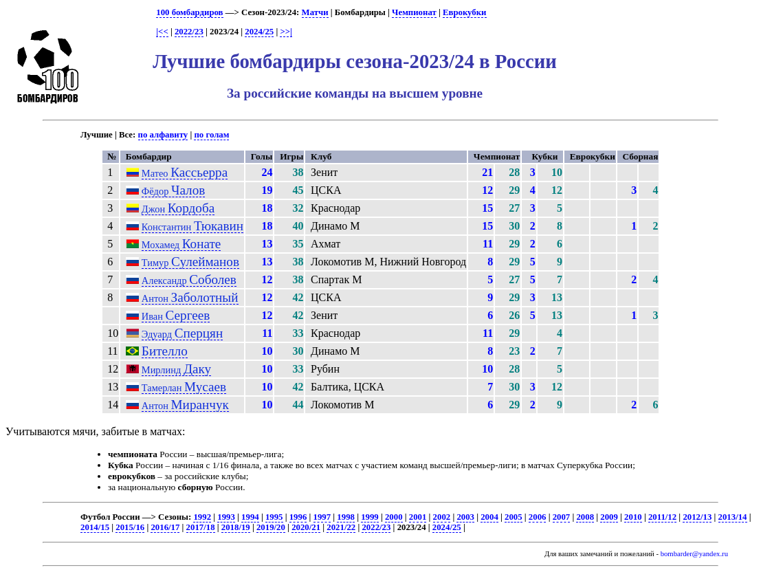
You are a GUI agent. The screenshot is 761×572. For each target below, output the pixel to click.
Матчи (315, 12)
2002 (442, 517)
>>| (285, 31)
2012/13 (697, 517)
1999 (370, 517)
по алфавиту (163, 135)
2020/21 (305, 527)
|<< (162, 31)
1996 (298, 517)
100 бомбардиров (189, 12)
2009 (609, 517)
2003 (465, 517)
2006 (538, 517)
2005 (513, 517)
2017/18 (200, 527)
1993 (226, 517)
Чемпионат (414, 12)
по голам (211, 135)
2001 (418, 517)
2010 (633, 517)
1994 (250, 517)
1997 (322, 517)
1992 (202, 517)
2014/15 (94, 527)
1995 (274, 517)
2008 (585, 517)
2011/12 (662, 517)
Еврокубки (465, 12)
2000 (394, 517)
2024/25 (259, 31)
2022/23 (189, 31)
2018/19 (235, 527)
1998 (346, 517)
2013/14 (732, 517)
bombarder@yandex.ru (694, 554)
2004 (489, 517)
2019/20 (270, 527)
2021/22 (341, 527)
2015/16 (129, 527)
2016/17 (165, 527)
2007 (562, 517)
